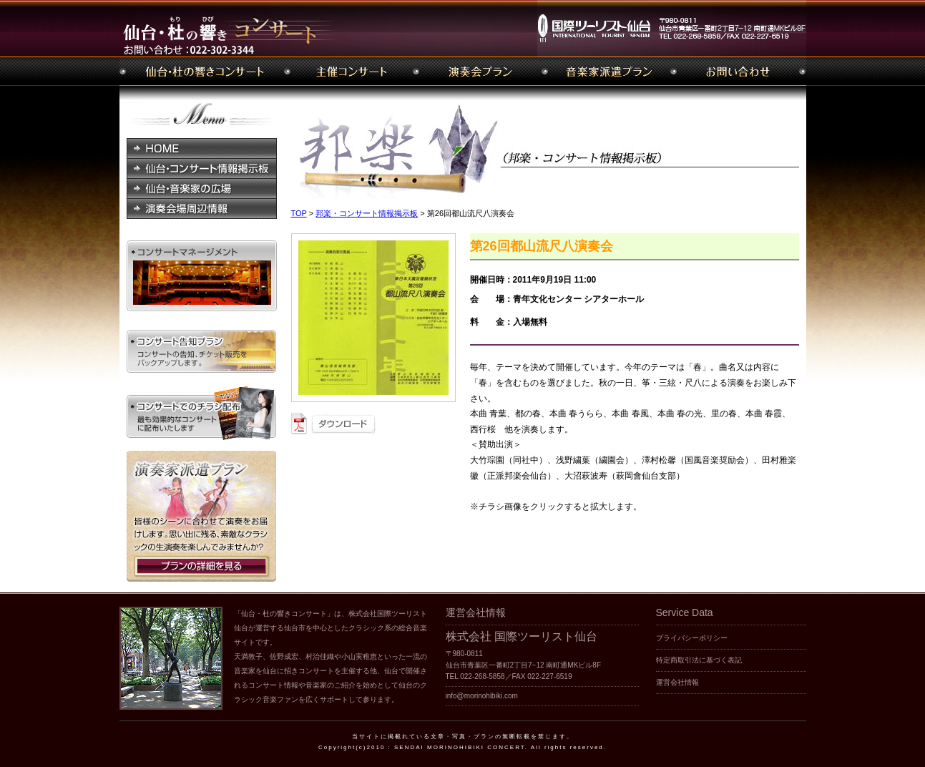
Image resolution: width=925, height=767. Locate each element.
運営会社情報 (677, 682)
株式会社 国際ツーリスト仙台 (521, 636)
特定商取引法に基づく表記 (699, 660)
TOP (299, 213)
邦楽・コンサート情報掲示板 (366, 213)
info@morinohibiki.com (482, 696)
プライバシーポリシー (692, 638)
